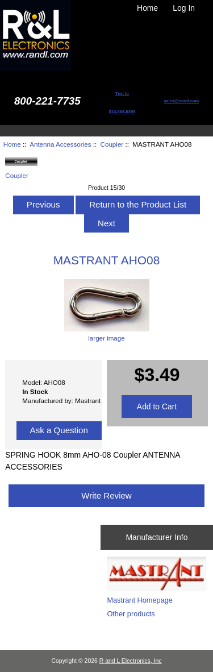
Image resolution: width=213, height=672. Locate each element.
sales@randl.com (181, 100)
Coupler (112, 144)
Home (147, 8)
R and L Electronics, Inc (130, 661)
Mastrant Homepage (140, 600)
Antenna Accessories (60, 144)
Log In (184, 8)
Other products (130, 613)
